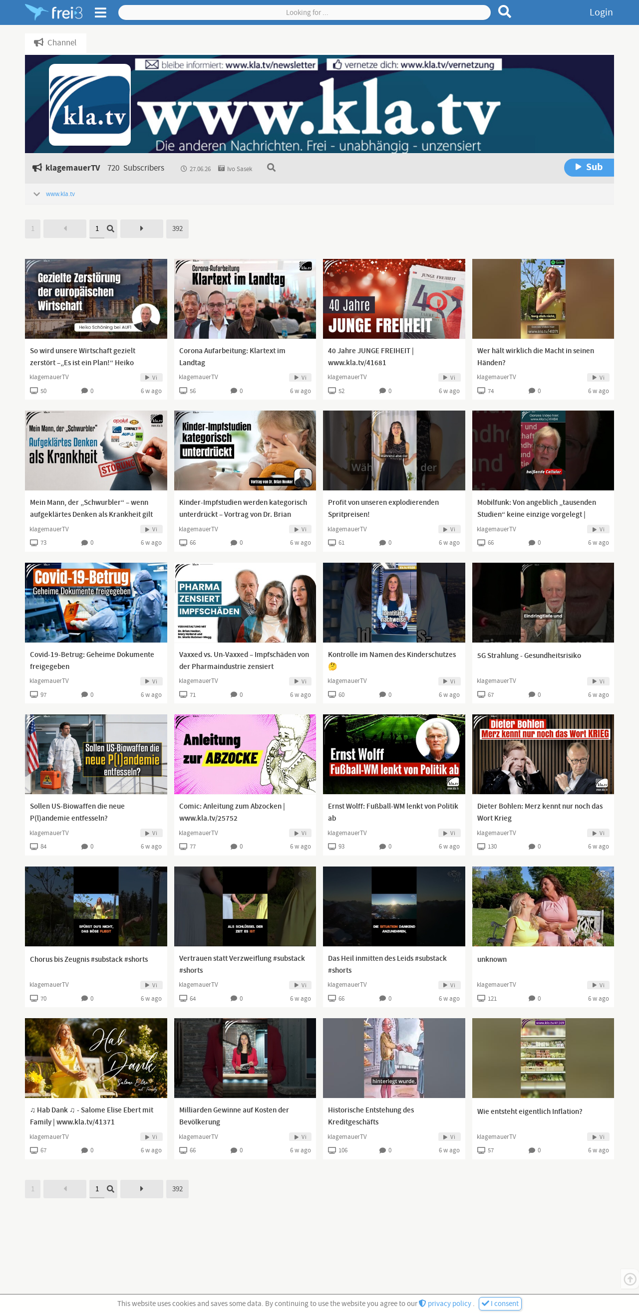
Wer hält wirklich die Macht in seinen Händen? (535, 357)
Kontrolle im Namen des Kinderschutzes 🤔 (392, 661)
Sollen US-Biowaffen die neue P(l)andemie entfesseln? (77, 813)
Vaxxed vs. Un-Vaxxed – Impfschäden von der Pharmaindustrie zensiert (244, 661)
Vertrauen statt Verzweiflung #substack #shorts (242, 965)
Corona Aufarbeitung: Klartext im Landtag (232, 357)
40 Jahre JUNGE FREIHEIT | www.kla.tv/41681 (371, 357)
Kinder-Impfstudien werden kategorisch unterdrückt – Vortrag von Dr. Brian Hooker (243, 515)
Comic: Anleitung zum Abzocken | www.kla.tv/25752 (232, 813)
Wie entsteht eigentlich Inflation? (530, 1112)
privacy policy (446, 1304)
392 (177, 228)
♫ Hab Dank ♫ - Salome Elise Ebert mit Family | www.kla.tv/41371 (91, 1116)
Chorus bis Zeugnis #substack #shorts (89, 960)
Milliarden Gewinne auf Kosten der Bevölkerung (234, 1116)
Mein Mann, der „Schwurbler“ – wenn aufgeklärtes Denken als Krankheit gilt (91, 509)
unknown (492, 960)
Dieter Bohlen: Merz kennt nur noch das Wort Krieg (540, 813)
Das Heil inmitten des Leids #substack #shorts (387, 965)
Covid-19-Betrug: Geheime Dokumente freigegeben (92, 661)
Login (601, 12)
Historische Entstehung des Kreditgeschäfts (371, 1116)
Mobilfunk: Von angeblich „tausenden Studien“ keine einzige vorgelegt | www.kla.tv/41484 (536, 515)
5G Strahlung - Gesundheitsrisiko (529, 656)
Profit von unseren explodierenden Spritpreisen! (383, 509)
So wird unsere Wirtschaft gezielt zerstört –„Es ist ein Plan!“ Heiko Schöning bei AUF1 (82, 363)
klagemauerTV (49, 377)
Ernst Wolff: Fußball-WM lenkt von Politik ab (393, 813)
